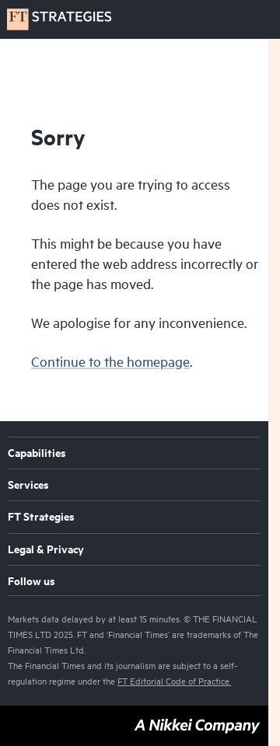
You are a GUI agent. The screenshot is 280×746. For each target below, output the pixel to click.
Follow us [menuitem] (31, 582)
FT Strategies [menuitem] (41, 517)
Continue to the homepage (110, 361)
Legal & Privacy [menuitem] (46, 550)
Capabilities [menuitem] (37, 454)
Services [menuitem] (28, 485)
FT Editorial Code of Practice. (174, 681)
